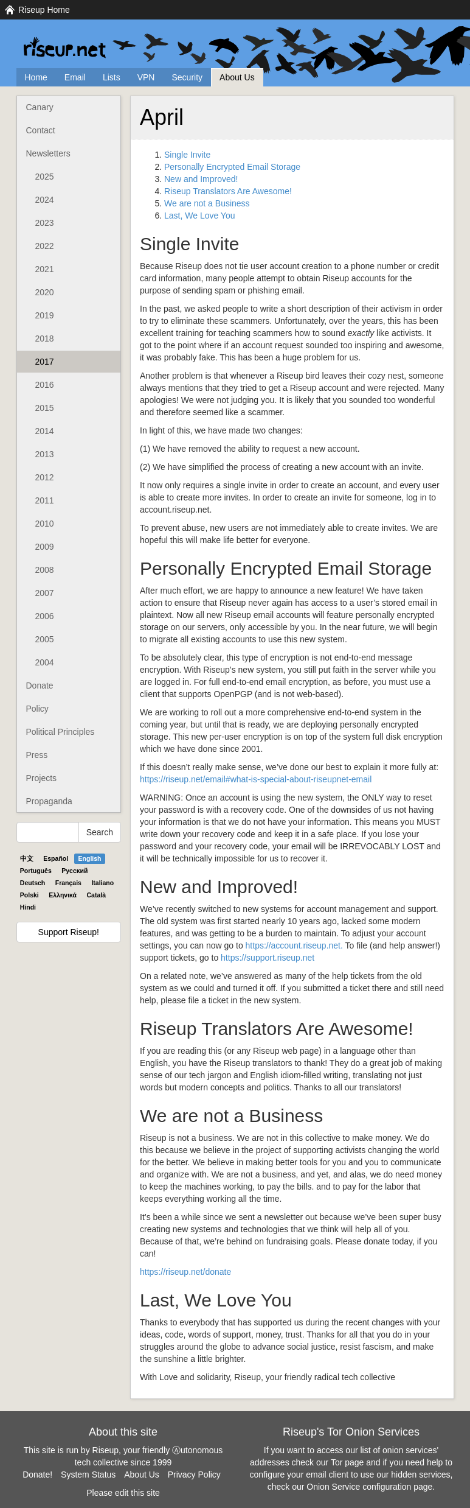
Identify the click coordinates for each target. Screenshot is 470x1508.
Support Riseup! (68, 932)
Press (37, 755)
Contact (40, 130)
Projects (41, 778)
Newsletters (48, 153)
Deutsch (32, 882)
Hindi (28, 907)
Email (75, 77)
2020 (44, 292)
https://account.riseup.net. (294, 945)
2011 (44, 500)
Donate (40, 685)
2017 (44, 361)
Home (36, 77)
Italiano (102, 882)
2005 (44, 639)
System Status (88, 1474)
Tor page (347, 1462)
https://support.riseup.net (267, 958)
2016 (44, 385)
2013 (44, 454)
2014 (44, 431)
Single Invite (187, 155)
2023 (44, 223)
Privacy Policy (194, 1474)
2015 (44, 408)
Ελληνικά (63, 895)
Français (68, 882)
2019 (44, 315)
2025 (44, 176)
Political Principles (60, 732)
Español (55, 858)
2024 (44, 200)
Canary (40, 107)
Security (186, 77)
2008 (44, 570)
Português (36, 870)
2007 (44, 593)
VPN (146, 77)
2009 (44, 547)
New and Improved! (201, 179)
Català (96, 895)
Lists (111, 77)
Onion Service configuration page (369, 1487)
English (90, 858)
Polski (29, 895)
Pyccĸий (74, 870)
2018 (44, 338)
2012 (44, 477)
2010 (44, 523)
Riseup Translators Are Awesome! (228, 191)
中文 (26, 858)
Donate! (37, 1474)
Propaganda (49, 801)
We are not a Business (207, 203)
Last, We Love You (199, 215)
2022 (44, 246)
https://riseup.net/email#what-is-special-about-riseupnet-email (256, 779)
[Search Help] (47, 832)
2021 (44, 269)
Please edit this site (123, 1493)
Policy (37, 709)
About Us (237, 77)
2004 (44, 662)
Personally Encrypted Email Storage (232, 167)
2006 (44, 616)
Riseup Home (44, 10)
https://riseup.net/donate (185, 1272)
